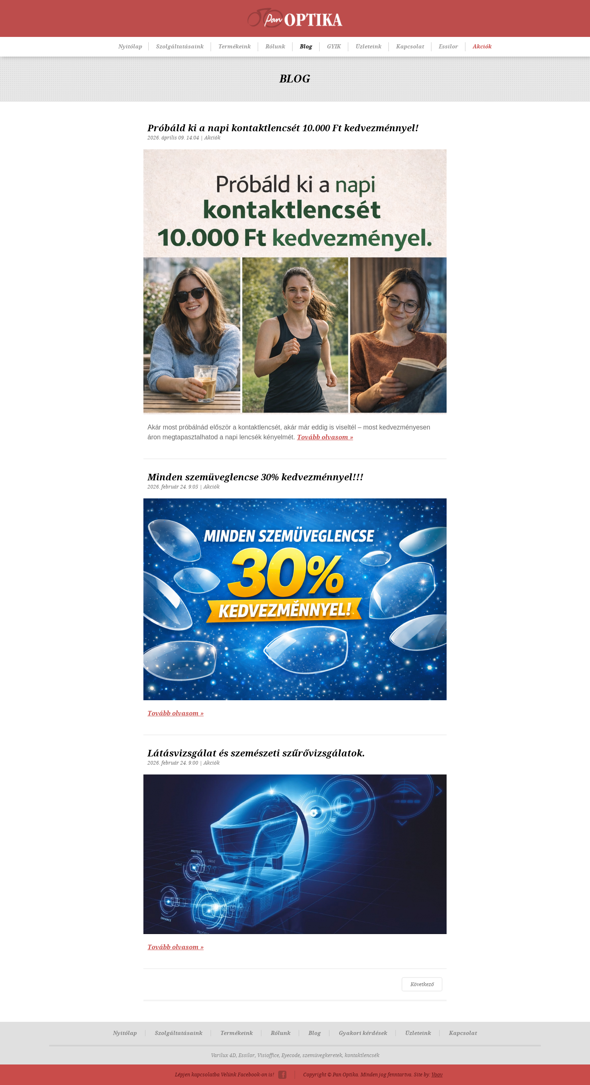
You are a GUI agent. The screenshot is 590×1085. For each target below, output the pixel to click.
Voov (436, 1075)
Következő (422, 984)
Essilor (448, 46)
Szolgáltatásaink (180, 46)
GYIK (334, 46)
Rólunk (275, 46)
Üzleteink (368, 46)
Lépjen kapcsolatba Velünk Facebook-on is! (224, 1075)
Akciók (482, 46)
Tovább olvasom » (325, 437)
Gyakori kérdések (363, 1033)
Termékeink (234, 46)
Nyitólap (130, 46)
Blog (306, 46)
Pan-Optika (295, 17)
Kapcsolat (410, 46)
